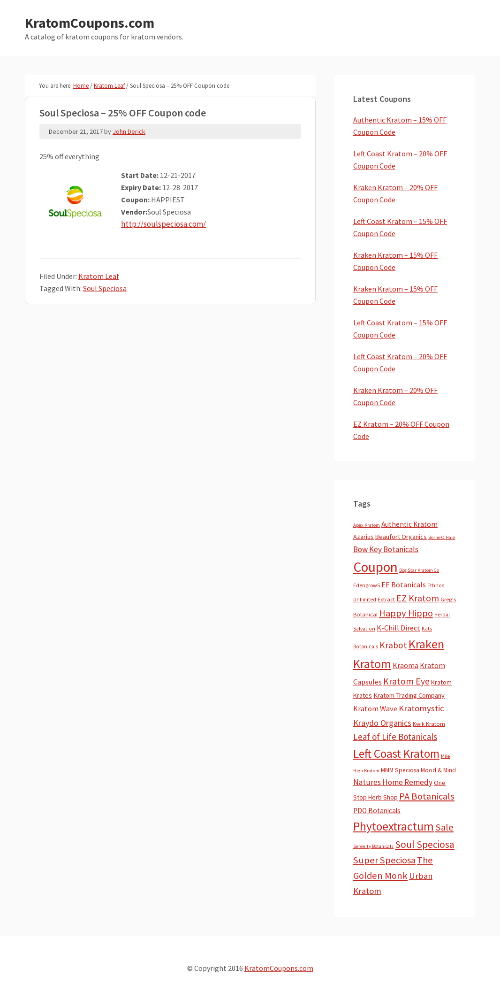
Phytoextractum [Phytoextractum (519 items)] (393, 826)
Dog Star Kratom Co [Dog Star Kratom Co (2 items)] (419, 570)
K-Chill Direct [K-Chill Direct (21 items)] (398, 627)
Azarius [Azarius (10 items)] (363, 536)
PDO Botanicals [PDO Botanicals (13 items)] (377, 810)
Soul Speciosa (105, 288)
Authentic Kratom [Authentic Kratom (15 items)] (409, 524)
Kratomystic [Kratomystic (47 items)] (421, 708)
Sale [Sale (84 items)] (444, 827)
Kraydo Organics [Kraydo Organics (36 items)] (382, 722)
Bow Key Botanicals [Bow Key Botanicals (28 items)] (385, 549)
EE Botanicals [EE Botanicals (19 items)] (403, 584)
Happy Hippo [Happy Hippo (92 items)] (406, 613)
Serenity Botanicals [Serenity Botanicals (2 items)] (373, 846)
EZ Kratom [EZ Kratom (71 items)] (417, 598)
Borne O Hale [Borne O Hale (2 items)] (441, 537)
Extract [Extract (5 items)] (386, 599)
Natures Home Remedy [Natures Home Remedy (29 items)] (392, 782)
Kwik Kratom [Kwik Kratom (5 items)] (429, 723)
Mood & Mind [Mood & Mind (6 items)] (438, 770)
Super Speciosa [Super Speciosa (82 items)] (384, 860)
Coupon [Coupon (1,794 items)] (375, 567)
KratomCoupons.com (89, 22)
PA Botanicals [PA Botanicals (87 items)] (427, 796)
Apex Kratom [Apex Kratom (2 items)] (366, 525)
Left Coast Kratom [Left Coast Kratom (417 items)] (396, 753)
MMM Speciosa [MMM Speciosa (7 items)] (400, 770)
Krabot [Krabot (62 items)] (393, 645)
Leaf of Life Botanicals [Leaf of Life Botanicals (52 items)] (395, 736)
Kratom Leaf (98, 276)
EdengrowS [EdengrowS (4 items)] (366, 585)
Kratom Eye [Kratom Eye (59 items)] (406, 681)
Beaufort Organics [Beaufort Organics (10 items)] (401, 536)
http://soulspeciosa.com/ (162, 224)
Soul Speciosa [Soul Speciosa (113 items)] (425, 844)
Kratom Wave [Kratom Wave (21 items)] (375, 708)
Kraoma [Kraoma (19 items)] (405, 665)
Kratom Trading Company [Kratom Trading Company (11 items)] (409, 695)
